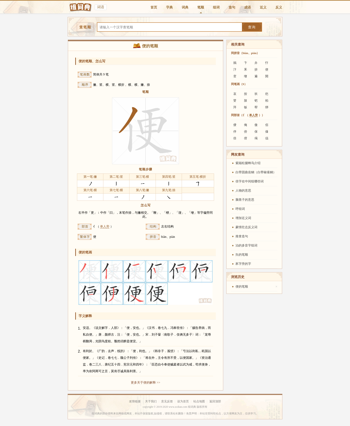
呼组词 (240, 209)
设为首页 (183, 401)
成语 (247, 7)
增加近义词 (243, 218)
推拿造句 (241, 236)
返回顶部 (215, 401)
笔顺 (200, 7)
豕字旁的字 (243, 263)
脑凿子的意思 (244, 199)
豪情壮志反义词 (246, 227)
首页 (153, 7)
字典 (169, 7)
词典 (185, 7)
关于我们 (151, 401)
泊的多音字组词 (246, 245)
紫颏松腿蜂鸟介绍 (247, 163)
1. (79, 328)
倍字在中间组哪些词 (249, 181)
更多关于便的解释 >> (145, 382)
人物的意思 (243, 190)
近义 (263, 7)
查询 (252, 27)
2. (79, 351)
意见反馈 (167, 401)
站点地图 (199, 401)
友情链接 (135, 401)
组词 (216, 7)
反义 (278, 7)
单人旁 (104, 226)
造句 (232, 7)
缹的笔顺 (241, 254)
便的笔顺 (241, 286)
